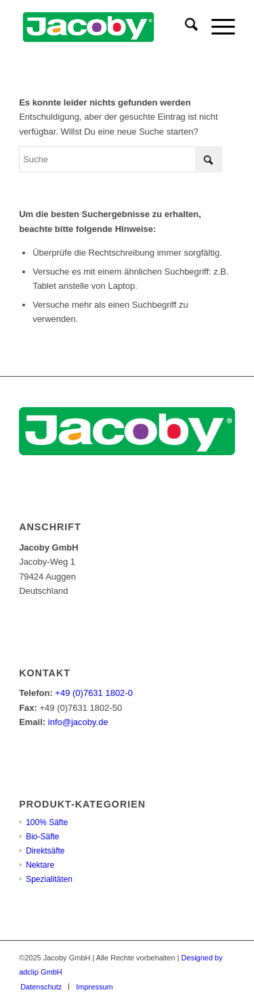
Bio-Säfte (42, 836)
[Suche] (184, 27)
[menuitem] (184, 27)
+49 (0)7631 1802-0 (94, 693)
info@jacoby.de (78, 722)
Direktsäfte (45, 851)
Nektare (40, 865)
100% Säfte (47, 822)
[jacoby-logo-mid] (105, 27)
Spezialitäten (49, 879)
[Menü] (216, 27)
